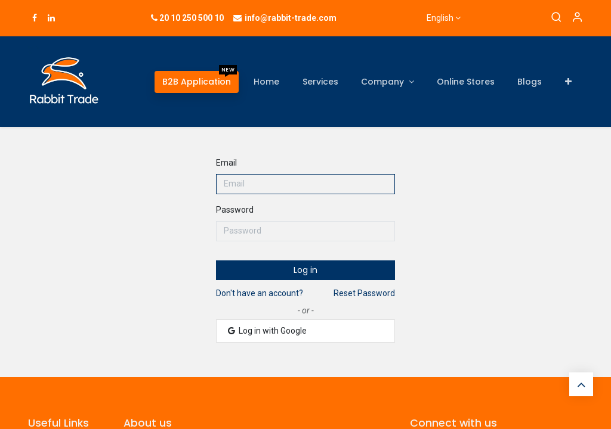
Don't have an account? (259, 293)
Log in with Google (266, 330)
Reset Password (364, 293)
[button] (568, 82)
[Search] (556, 17)
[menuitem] (197, 82)
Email (226, 162)
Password (235, 209)
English (440, 18)
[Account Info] (577, 17)
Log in (305, 270)
